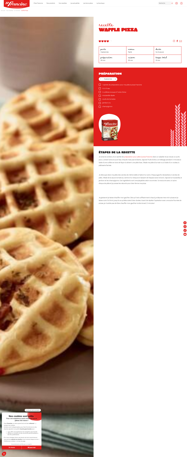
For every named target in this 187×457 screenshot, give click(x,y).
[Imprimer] (174, 41)
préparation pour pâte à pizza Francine (138, 157)
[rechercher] (165, 3)
